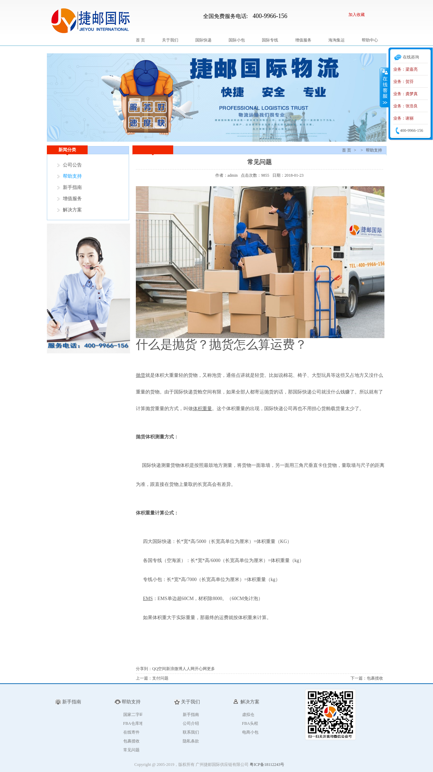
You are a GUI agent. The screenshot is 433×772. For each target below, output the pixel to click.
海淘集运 (336, 40)
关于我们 (170, 40)
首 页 (140, 40)
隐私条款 (191, 741)
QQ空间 (159, 668)
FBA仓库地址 (135, 723)
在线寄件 (131, 732)
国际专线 (270, 40)
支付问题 (160, 678)
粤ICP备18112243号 (267, 764)
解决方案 (72, 209)
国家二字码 (133, 714)
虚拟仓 (248, 714)
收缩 (384, 87)
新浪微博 (174, 668)
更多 (211, 668)
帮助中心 (370, 40)
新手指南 (72, 187)
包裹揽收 (375, 678)
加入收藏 (356, 14)
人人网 (188, 668)
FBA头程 (250, 723)
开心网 (201, 668)
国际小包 (237, 40)
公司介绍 (191, 723)
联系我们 (191, 732)
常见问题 (131, 750)
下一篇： (358, 678)
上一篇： (144, 678)
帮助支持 (374, 150)
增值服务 (303, 40)
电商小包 (250, 732)
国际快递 (203, 40)
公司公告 (72, 165)
